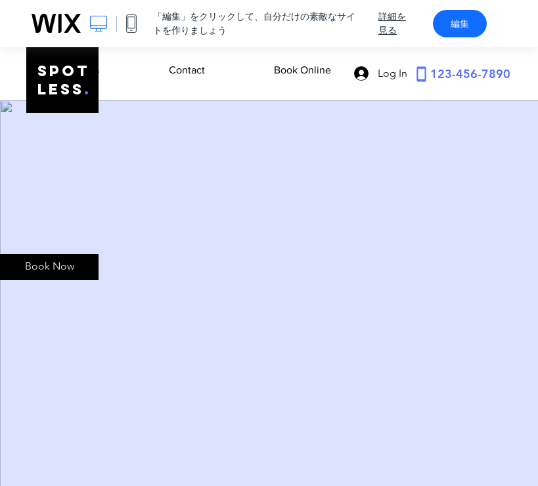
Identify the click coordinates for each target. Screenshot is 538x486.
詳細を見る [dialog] (392, 23)
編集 (460, 24)
